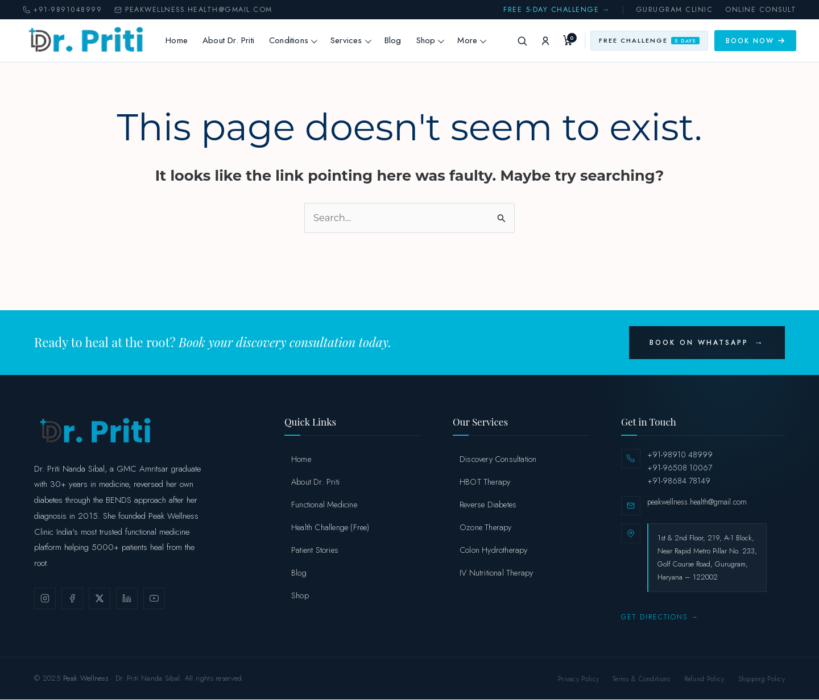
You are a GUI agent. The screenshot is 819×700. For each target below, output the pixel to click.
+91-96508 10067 (679, 468)
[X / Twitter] (99, 599)
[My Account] (545, 41)
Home (182, 40)
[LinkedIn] (127, 599)
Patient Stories (314, 550)
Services (355, 40)
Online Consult (760, 10)
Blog (397, 40)
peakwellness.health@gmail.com (193, 10)
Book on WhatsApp (699, 343)
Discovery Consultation (498, 459)
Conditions (298, 40)
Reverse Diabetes (488, 505)
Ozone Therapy (486, 528)
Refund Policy (704, 679)
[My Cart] (569, 41)
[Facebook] (72, 599)
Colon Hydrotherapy (494, 550)
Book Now (755, 41)
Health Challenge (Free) (330, 528)
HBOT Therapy (485, 482)
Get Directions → (660, 617)
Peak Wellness (85, 678)
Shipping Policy (761, 679)
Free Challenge (649, 40)
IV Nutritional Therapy (496, 573)
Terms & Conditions (641, 679)
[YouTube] (154, 599)
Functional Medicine (324, 505)
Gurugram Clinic (674, 10)
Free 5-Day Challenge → (556, 10)
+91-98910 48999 (680, 455)
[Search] (522, 41)
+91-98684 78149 (678, 481)
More (476, 40)
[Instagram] (45, 599)
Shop (435, 40)
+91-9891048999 (62, 10)
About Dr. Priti (233, 40)
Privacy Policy (578, 679)
